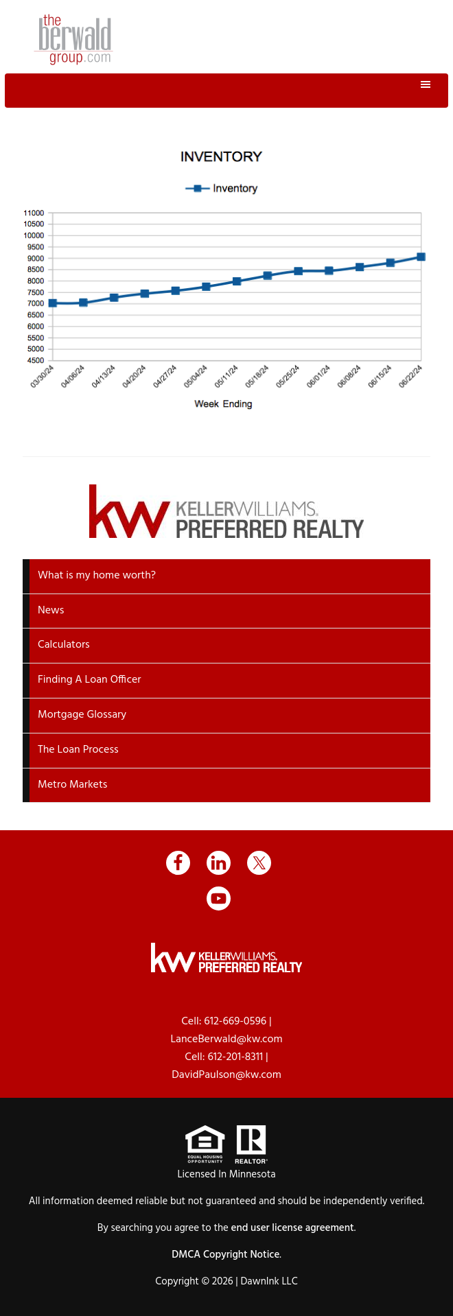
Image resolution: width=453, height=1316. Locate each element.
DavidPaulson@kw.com (226, 1075)
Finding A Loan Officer (89, 680)
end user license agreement (292, 1228)
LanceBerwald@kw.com (226, 1039)
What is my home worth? (97, 576)
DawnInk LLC (268, 1281)
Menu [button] (227, 90)
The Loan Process (78, 750)
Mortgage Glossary (82, 715)
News (51, 611)
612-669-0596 (235, 1022)
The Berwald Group (73, 39)
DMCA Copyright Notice (225, 1255)
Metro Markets (72, 785)
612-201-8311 (235, 1057)
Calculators (64, 645)
